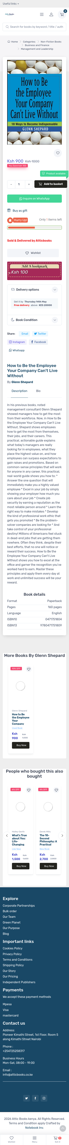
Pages (11, 607)
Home (13, 41)
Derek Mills (45, 831)
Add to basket (51, 184)
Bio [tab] (38, 391)
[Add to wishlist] (58, 153)
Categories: (29, 41)
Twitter (40, 333)
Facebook (38, 342)
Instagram (17, 342)
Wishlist (33, 253)
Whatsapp (16, 350)
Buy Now (21, 745)
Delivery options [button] (25, 289)
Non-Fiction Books (51, 41)
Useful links (10, 3)
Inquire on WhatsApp (34, 198)
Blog (6, 934)
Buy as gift (17, 210)
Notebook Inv (34, 1127)
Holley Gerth (18, 831)
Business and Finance (37, 45)
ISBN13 (12, 625)
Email (25, 333)
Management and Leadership (37, 49)
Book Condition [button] (24, 320)
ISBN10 (12, 619)
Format (12, 601)
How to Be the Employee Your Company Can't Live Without (20, 722)
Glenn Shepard (19, 710)
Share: (11, 333)
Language (14, 613)
